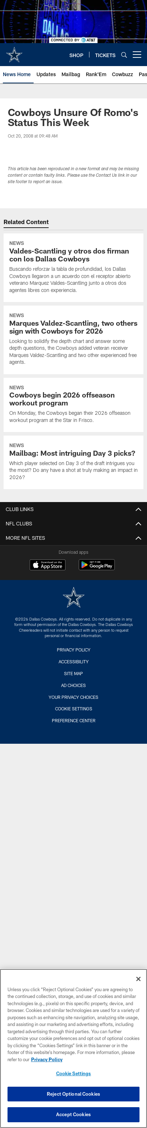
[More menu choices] (137, 54)
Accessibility (74, 661)
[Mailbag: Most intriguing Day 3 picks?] (74, 462)
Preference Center (73, 720)
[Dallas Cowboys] (73, 598)
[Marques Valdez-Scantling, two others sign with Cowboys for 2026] (74, 340)
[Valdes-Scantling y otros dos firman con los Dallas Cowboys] (74, 267)
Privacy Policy (73, 649)
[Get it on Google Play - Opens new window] (97, 568)
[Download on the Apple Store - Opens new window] (47, 566)
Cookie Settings (73, 708)
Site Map (73, 673)
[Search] (124, 55)
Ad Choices (73, 685)
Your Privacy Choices (73, 697)
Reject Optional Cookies (73, 1094)
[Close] (138, 979)
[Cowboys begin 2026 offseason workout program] (74, 405)
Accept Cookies (73, 1114)
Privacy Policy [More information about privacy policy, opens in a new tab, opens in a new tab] (47, 1059)
